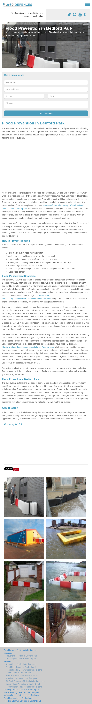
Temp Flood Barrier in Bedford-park (21, 664)
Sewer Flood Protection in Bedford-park (23, 684)
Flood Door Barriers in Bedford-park (21, 678)
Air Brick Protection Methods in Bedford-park (25, 681)
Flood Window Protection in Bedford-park (24, 687)
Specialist (8, 653)
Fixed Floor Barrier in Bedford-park (21, 667)
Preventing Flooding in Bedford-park (21, 656)
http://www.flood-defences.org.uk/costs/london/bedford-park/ (28, 347)
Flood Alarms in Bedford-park (18, 673)
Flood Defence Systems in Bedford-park (21, 650)
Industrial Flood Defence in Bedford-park (21, 695)
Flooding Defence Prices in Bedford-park (21, 689)
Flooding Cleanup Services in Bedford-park (22, 701)
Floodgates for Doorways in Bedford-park (24, 670)
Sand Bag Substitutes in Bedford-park (22, 675)
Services (7, 661)
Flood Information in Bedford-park (18, 698)
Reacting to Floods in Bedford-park (21, 658)
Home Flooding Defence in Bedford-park (21, 692)
